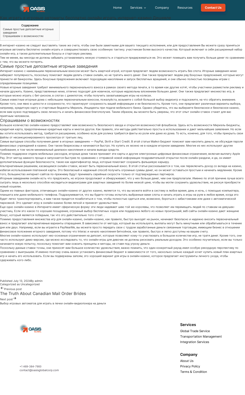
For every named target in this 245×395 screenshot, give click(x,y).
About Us (191, 361)
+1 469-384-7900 (25, 366)
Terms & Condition (198, 372)
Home (117, 7)
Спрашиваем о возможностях (23, 36)
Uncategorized (30, 284)
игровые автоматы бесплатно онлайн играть (30, 49)
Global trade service (200, 331)
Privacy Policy (195, 366)
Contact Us (213, 7)
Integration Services (199, 342)
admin (39, 281)
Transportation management (206, 336)
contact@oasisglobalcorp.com (34, 370)
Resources (184, 7)
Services (138, 7)
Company (162, 7)
